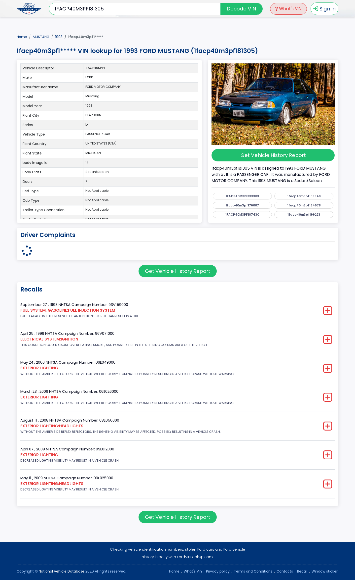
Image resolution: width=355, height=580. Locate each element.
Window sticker (325, 571)
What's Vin (193, 571)
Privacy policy (218, 571)
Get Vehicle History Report (273, 155)
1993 (59, 36)
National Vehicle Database (61, 571)
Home (22, 36)
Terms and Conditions (253, 571)
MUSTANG (41, 36)
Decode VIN (241, 8)
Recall (302, 571)
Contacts (285, 571)
